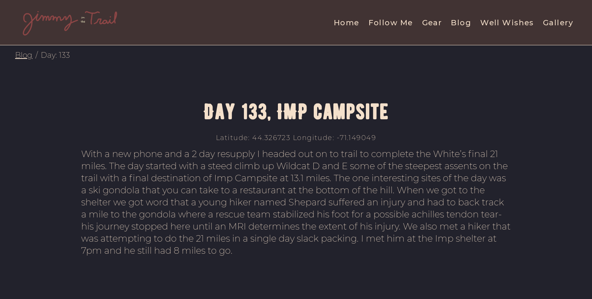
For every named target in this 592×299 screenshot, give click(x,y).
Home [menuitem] (346, 22)
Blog (461, 22)
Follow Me (390, 22)
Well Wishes (507, 22)
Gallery (558, 22)
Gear (432, 22)
